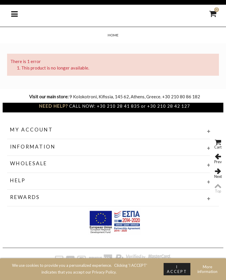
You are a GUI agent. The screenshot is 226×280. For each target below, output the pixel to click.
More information (207, 269)
